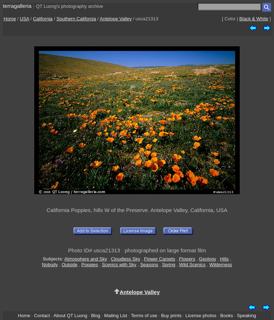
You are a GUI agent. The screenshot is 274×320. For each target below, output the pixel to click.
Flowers (187, 259)
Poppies (89, 264)
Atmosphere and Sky (85, 259)
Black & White (253, 18)
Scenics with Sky (119, 264)
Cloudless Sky (125, 259)
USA (24, 18)
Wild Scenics (192, 264)
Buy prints (171, 315)
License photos (201, 315)
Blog (95, 315)
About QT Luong (70, 315)
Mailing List (115, 315)
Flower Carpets (159, 259)
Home (10, 18)
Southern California (76, 18)
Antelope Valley (116, 18)
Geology (207, 259)
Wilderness (220, 264)
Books (226, 315)
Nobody (50, 264)
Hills (224, 259)
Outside (69, 264)
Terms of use (144, 315)
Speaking (246, 315)
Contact (42, 315)
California (42, 18)
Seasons (149, 264)
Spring (168, 264)
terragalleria (17, 6)
